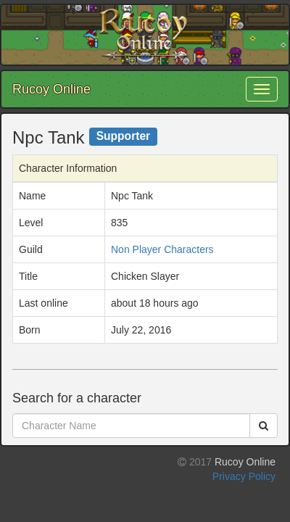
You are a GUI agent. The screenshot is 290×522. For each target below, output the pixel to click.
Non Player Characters (162, 249)
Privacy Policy (244, 476)
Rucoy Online (51, 89)
